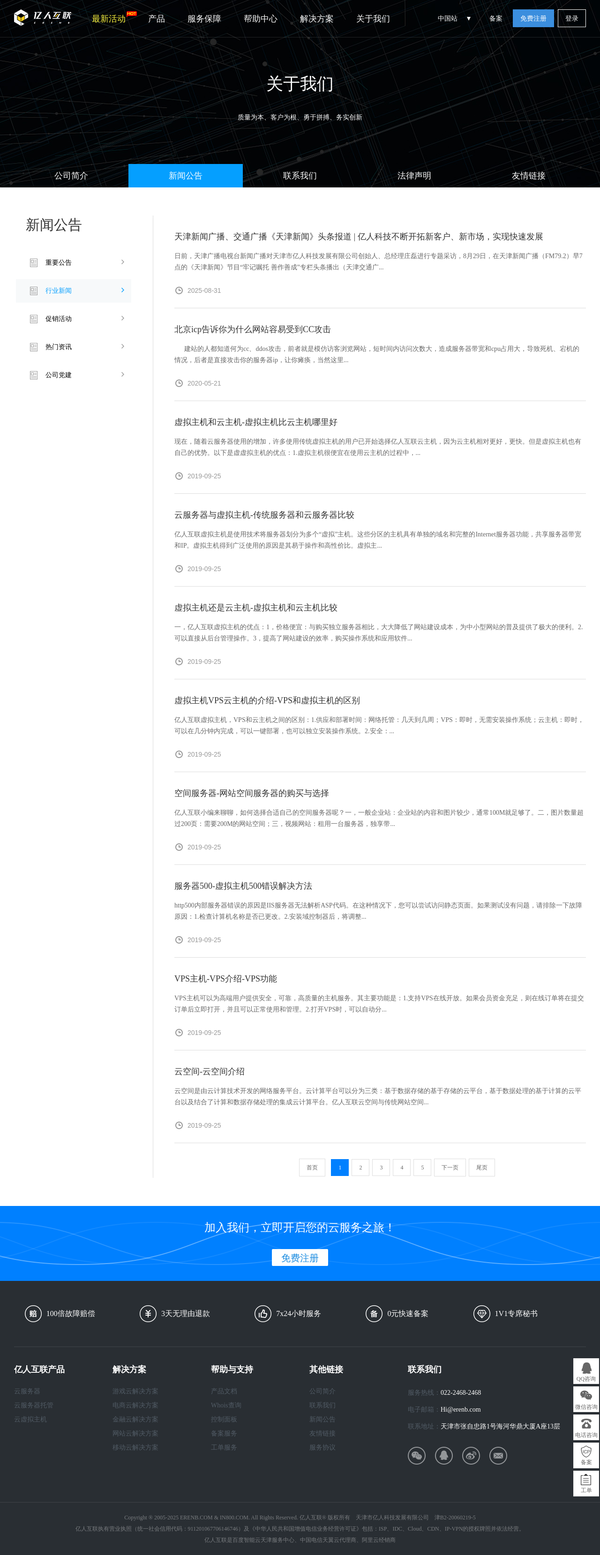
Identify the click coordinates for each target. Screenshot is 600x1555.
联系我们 (300, 175)
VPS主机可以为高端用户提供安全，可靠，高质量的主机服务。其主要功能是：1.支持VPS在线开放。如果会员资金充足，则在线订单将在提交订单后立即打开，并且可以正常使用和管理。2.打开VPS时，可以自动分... (379, 1004)
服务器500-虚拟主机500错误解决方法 (243, 886)
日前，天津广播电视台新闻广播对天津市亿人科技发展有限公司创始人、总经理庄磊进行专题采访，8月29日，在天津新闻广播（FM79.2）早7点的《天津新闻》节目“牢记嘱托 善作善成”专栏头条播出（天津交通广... (378, 262)
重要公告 (58, 262)
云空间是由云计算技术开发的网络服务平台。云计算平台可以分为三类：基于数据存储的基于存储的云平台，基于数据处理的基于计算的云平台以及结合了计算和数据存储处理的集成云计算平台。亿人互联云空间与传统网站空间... (377, 1096)
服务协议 (322, 1447)
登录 (571, 18)
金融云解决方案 (135, 1419)
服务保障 (204, 18)
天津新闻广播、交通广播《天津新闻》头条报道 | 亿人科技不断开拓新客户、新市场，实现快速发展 (358, 236)
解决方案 (317, 18)
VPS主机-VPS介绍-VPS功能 (225, 978)
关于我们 (373, 18)
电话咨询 (586, 1435)
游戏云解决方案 (135, 1391)
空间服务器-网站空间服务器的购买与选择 (251, 793)
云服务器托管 (33, 1405)
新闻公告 (185, 175)
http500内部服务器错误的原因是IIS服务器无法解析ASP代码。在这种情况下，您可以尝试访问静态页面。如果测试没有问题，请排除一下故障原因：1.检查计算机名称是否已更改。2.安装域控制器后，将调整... (378, 911)
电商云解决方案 (135, 1405)
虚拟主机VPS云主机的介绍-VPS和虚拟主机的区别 (267, 700)
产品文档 (224, 1391)
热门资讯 (58, 346)
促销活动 (58, 318)
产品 (156, 18)
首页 (312, 1167)
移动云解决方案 (135, 1447)
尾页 (482, 1167)
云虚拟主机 (30, 1419)
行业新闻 (58, 290)
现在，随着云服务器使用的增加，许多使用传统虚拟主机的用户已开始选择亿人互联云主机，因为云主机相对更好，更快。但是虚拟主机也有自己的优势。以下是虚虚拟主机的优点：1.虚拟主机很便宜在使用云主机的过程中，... (377, 447)
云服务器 (27, 1391)
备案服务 (224, 1433)
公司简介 (71, 175)
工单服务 (224, 1447)
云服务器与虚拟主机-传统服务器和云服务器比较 (264, 515)
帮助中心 (261, 18)
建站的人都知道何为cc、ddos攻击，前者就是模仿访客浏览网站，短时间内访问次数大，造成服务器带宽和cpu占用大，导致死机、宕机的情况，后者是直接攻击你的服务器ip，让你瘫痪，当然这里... (376, 354)
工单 (586, 1490)
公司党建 (58, 375)
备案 (495, 18)
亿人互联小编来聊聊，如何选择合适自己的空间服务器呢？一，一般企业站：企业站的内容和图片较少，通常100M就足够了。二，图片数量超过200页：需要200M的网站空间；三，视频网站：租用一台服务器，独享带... (379, 818)
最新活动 (114, 17)
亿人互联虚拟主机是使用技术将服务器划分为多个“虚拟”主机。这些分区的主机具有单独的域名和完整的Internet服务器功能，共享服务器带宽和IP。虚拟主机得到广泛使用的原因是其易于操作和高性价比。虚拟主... (377, 540)
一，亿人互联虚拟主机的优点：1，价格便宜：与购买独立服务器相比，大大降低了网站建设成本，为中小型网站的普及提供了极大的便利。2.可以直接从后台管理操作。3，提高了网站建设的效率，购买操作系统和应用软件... (378, 633)
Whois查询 (226, 1405)
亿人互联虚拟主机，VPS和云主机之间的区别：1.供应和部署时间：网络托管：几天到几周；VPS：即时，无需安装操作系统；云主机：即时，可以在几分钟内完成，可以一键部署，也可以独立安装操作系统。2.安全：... (379, 725)
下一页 (450, 1167)
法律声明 (414, 175)
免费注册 (533, 18)
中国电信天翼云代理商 (328, 1540)
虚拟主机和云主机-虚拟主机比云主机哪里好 (256, 422)
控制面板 (224, 1419)
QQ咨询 (586, 1379)
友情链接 (529, 175)
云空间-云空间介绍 (209, 1071)
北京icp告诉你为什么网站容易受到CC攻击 (252, 329)
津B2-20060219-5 (455, 1517)
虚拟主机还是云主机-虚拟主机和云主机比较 (256, 607)
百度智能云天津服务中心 (263, 1540)
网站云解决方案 (135, 1433)
